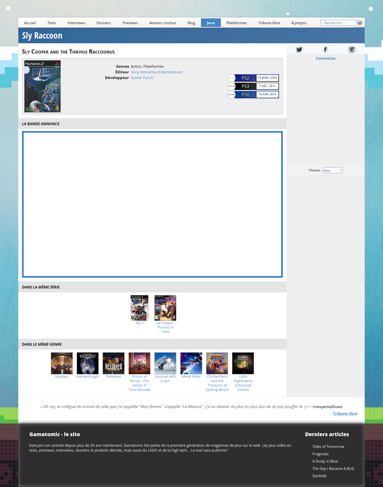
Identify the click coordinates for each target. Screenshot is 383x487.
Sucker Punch (142, 77)
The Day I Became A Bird (333, 468)
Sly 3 (139, 323)
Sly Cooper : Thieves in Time (165, 327)
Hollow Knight (87, 376)
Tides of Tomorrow (328, 446)
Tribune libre (269, 22)
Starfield (319, 475)
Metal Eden (191, 376)
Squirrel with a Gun (165, 378)
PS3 (245, 86)
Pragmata (320, 453)
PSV (245, 94)
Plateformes (237, 22)
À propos (299, 22)
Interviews (76, 22)
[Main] (169, 22)
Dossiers (103, 22)
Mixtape (61, 376)
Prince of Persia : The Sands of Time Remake (139, 383)
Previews (130, 22)
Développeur (117, 77)
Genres (122, 66)
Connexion (325, 58)
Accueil (30, 22)
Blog (191, 22)
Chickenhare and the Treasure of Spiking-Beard (217, 383)
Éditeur (122, 71)
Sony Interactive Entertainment (157, 71)
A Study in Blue (325, 461)
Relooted (113, 376)
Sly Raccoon (42, 35)
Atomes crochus (162, 22)
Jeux (211, 22)
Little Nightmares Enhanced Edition (243, 383)
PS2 (245, 78)
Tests (51, 22)
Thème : (325, 170)
